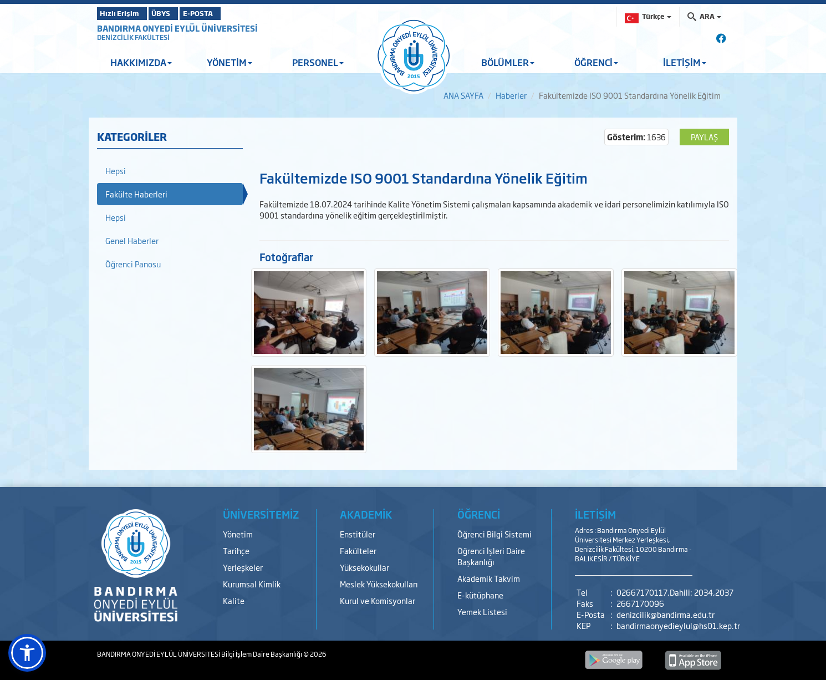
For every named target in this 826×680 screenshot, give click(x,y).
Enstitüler (357, 534)
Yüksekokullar (364, 567)
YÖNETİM (229, 62)
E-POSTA (230, 13)
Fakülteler (358, 550)
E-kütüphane (480, 595)
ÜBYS (178, 13)
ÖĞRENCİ (596, 62)
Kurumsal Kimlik (252, 584)
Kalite (233, 600)
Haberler (511, 95)
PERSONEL (318, 62)
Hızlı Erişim (124, 13)
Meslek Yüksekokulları (379, 584)
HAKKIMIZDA (141, 62)
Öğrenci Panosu (133, 264)
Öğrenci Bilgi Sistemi (494, 534)
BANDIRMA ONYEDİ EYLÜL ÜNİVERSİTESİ (177, 28)
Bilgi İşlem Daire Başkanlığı (262, 654)
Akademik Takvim (488, 578)
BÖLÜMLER (507, 62)
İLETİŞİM (684, 62)
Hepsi (115, 170)
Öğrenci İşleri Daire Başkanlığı (491, 556)
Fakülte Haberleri (136, 194)
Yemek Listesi (482, 611)
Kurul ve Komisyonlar (377, 600)
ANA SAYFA (463, 95)
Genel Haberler (132, 240)
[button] (27, 653)
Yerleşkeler (243, 567)
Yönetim (238, 534)
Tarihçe (236, 550)
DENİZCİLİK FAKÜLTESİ (133, 37)
